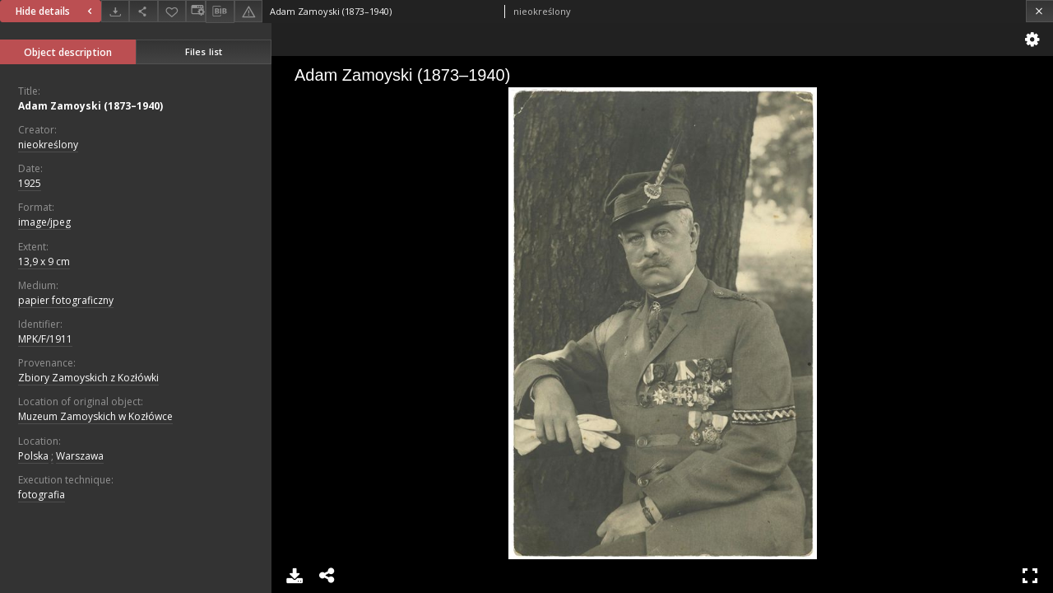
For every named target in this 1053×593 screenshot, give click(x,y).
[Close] (1039, 11)
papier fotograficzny (66, 300)
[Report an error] (248, 11)
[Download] (115, 11)
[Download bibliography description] (220, 11)
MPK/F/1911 (45, 339)
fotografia (41, 495)
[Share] (143, 11)
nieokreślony (48, 145)
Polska (33, 456)
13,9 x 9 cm (44, 261)
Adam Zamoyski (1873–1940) (90, 106)
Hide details (56, 11)
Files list (203, 51)
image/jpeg (44, 222)
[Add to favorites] (172, 11)
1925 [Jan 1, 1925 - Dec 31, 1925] (29, 183)
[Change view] (196, 11)
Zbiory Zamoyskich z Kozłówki (88, 378)
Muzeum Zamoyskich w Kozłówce (95, 416)
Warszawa (80, 456)
